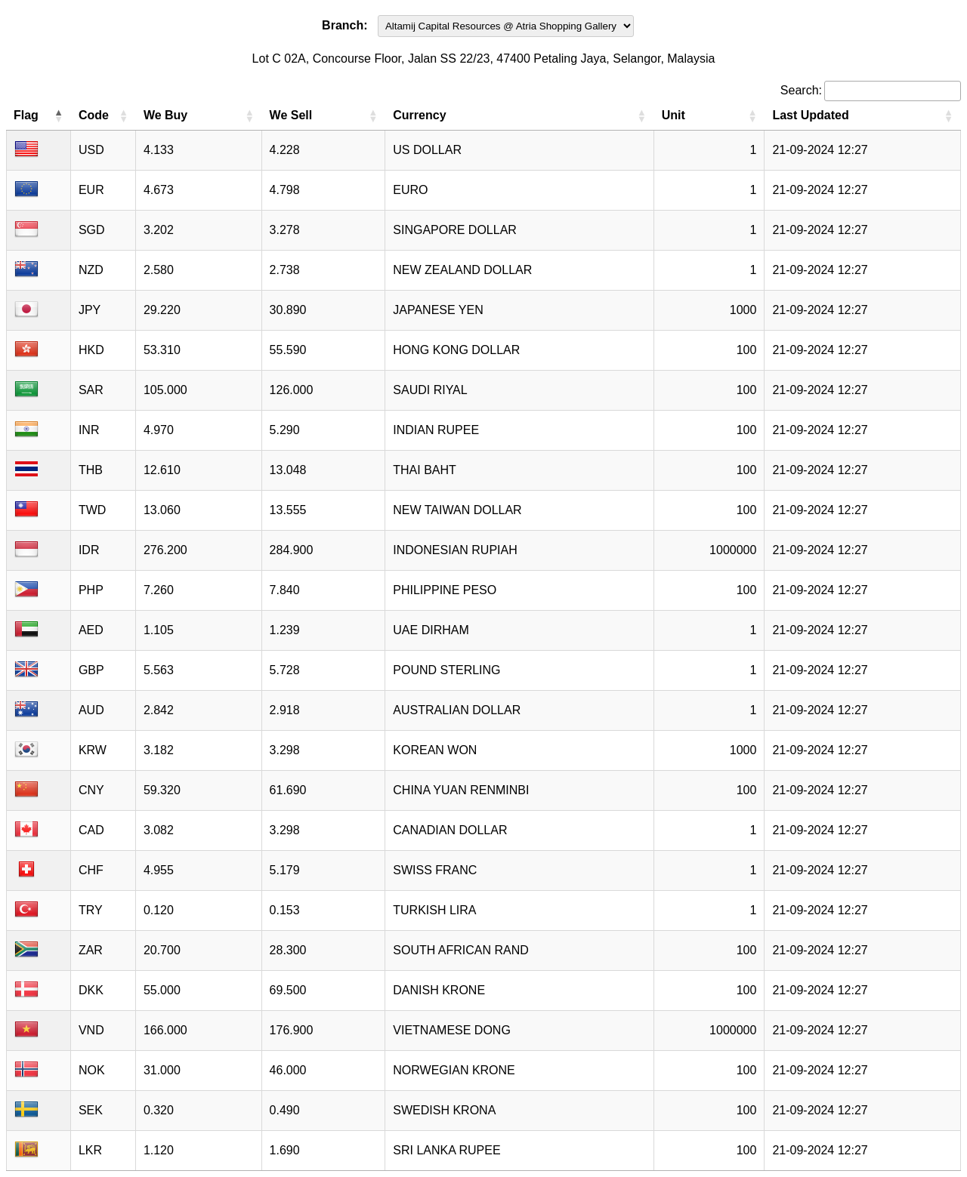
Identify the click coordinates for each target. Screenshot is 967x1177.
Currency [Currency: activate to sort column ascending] (419, 115)
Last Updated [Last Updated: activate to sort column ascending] (810, 115)
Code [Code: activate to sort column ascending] (94, 115)
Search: (870, 90)
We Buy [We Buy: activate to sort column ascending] (165, 115)
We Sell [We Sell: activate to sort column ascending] (291, 115)
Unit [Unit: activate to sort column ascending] (673, 115)
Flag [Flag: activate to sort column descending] (26, 115)
